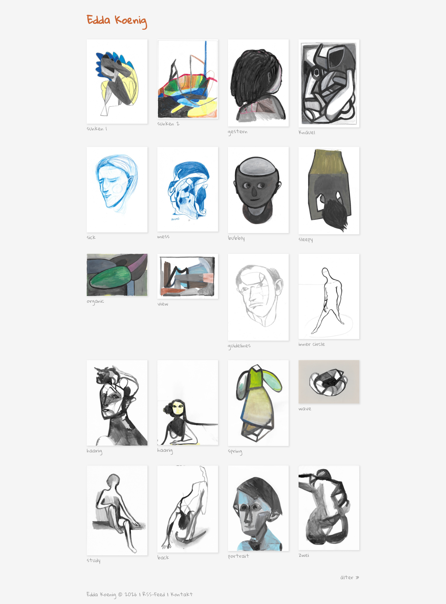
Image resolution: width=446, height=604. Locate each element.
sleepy (306, 239)
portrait (238, 556)
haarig (94, 450)
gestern (237, 131)
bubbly (236, 238)
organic (95, 301)
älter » (349, 577)
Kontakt (182, 594)
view (162, 303)
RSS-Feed (154, 594)
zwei (304, 555)
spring (235, 451)
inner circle (312, 344)
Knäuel (307, 132)
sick (91, 237)
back (163, 557)
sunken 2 (168, 123)
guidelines (239, 345)
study (93, 560)
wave (305, 408)
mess (163, 236)
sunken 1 (97, 128)
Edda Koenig (116, 19)
